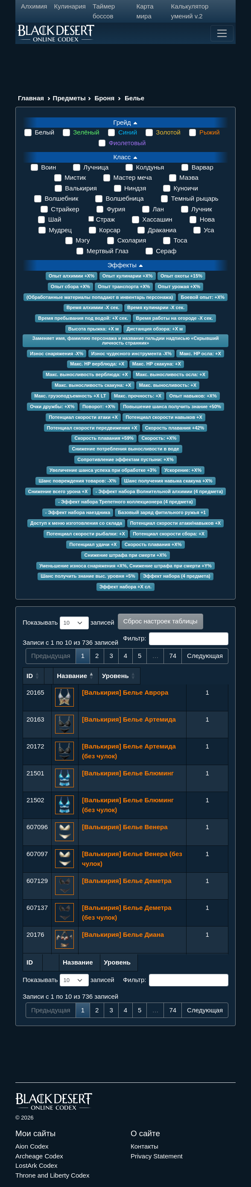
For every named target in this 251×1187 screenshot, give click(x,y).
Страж (105, 219)
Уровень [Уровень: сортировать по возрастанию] (203, 675)
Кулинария (70, 6)
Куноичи (185, 188)
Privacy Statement (157, 1156)
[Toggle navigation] (221, 33)
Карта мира (144, 11)
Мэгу (83, 240)
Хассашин (157, 219)
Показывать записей (68, 623)
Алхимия (34, 6)
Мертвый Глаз (107, 250)
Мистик (75, 177)
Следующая (205, 655)
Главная (31, 98)
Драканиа (162, 230)
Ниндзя (135, 188)
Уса (209, 230)
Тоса (180, 240)
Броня (104, 98)
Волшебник (61, 198)
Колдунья (150, 167)
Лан (157, 209)
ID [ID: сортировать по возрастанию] (29, 675)
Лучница (95, 167)
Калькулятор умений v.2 (190, 11)
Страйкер (65, 209)
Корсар (109, 230)
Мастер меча (133, 177)
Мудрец (60, 230)
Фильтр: (175, 638)
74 (172, 655)
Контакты (144, 1146)
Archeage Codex (39, 1156)
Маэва (188, 177)
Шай (54, 219)
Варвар (202, 167)
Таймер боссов (104, 11)
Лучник (201, 209)
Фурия (116, 209)
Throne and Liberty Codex (52, 1175)
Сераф (166, 250)
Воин (48, 167)
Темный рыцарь (195, 198)
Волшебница (124, 198)
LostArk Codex (36, 1165)
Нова (207, 219)
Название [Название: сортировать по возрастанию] (97, 675)
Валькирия (81, 188)
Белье (134, 98)
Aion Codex (32, 1146)
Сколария (131, 240)
